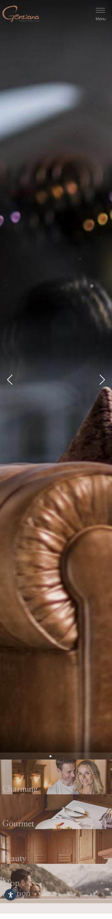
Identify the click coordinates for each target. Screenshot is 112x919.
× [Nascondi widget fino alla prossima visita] (15, 889)
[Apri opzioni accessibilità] (10, 894)
